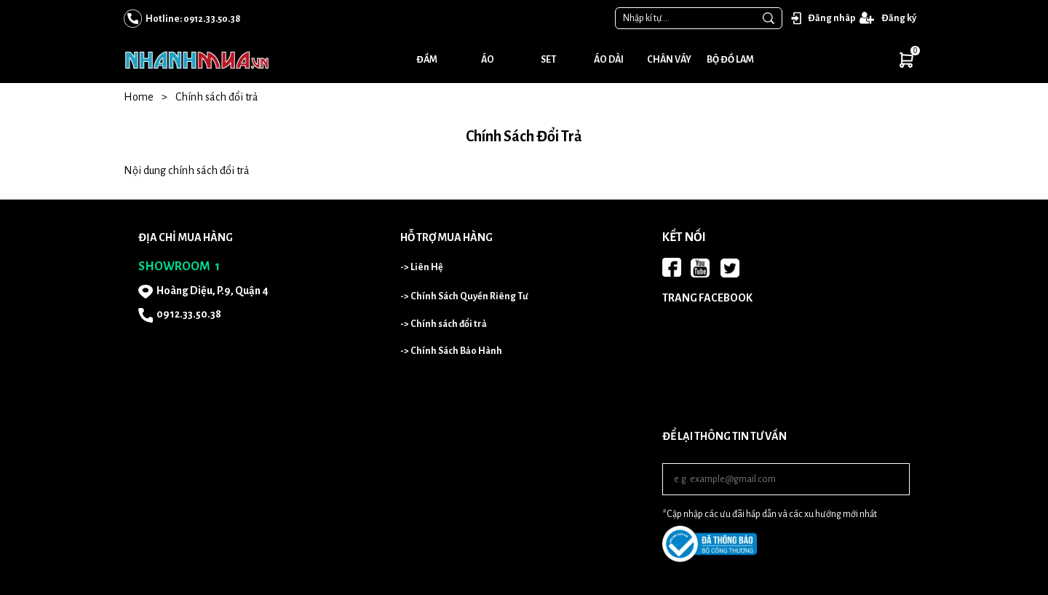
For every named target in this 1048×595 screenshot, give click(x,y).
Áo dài (609, 60)
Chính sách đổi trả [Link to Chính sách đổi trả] (216, 97)
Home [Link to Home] (149, 97)
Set (548, 60)
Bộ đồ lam (730, 60)
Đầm (426, 60)
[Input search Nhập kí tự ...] (685, 18)
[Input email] (786, 479)
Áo (487, 60)
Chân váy (669, 60)
